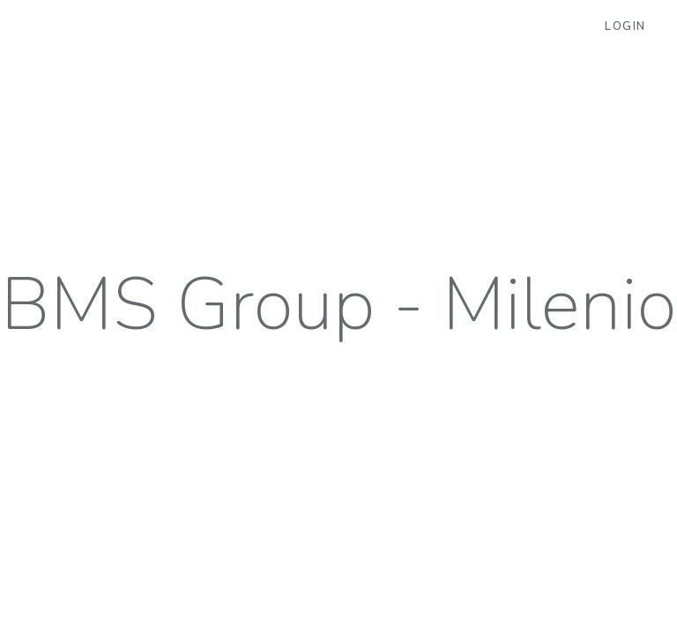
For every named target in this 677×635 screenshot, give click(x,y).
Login (625, 26)
